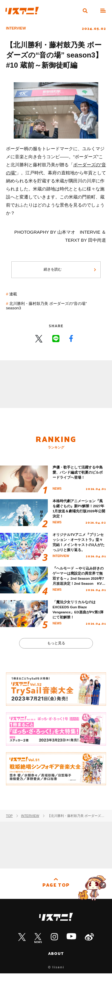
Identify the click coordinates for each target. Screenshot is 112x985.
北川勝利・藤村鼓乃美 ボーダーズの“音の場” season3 (52, 309)
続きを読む (52, 272)
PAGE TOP (56, 897)
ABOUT (56, 964)
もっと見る (56, 653)
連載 (14, 297)
